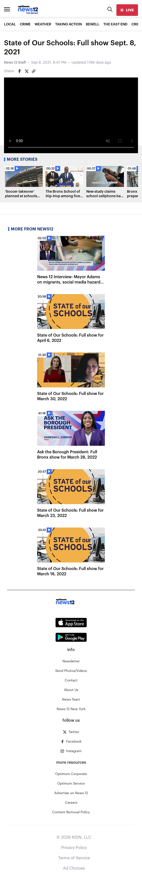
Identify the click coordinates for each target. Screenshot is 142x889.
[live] (127, 10)
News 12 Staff (15, 62)
